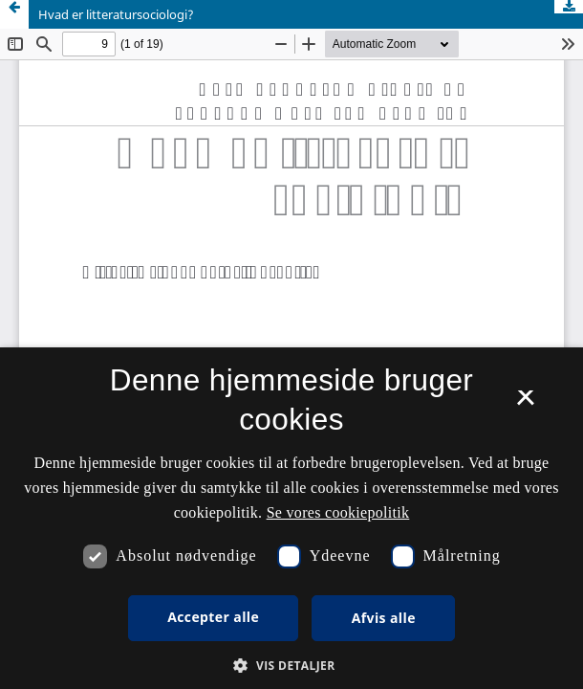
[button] (291, 666)
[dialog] (291, 518)
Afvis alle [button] (384, 618)
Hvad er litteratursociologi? (116, 14)
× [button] (525, 403)
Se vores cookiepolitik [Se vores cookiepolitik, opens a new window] (338, 512)
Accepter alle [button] (213, 617)
